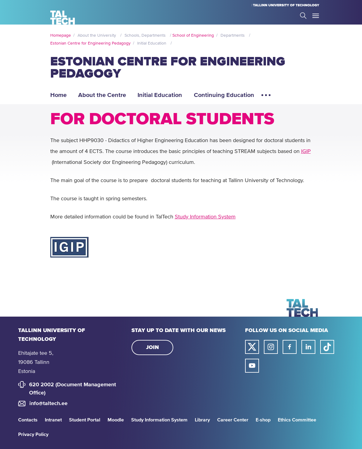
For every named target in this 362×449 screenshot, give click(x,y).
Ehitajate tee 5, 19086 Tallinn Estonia (35, 362)
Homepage (60, 35)
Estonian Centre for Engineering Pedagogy (90, 43)
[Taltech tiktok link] (327, 347)
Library (202, 419)
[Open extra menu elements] (266, 97)
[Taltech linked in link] (308, 347)
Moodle (116, 419)
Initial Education (151, 43)
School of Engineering (193, 35)
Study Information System (205, 217)
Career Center (232, 419)
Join (152, 347)
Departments (233, 35)
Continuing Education (224, 95)
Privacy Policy (33, 434)
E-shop (263, 419)
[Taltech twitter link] (252, 347)
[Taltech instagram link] (271, 347)
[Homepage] (62, 18)
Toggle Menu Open (315, 15)
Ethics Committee (297, 419)
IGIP (306, 151)
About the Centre (102, 95)
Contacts (28, 419)
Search (303, 15)
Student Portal (84, 419)
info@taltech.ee (48, 403)
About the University (97, 35)
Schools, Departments (145, 35)
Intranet (53, 419)
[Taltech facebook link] (290, 347)
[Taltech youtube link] (252, 366)
